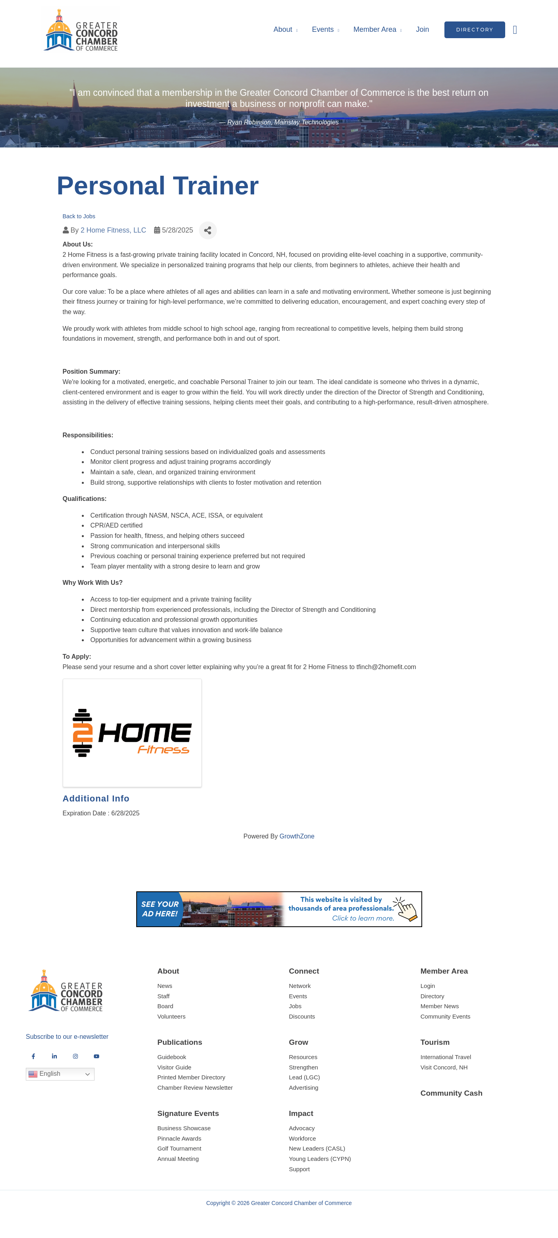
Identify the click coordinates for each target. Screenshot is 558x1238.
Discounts (302, 1016)
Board (165, 1006)
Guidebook (171, 1057)
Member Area (374, 29)
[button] (474, 29)
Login (428, 985)
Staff (163, 996)
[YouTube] (96, 1056)
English (44, 1074)
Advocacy (302, 1128)
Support (299, 1169)
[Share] (208, 230)
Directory (432, 996)
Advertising (304, 1087)
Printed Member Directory (191, 1077)
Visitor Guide (174, 1067)
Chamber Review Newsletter (195, 1087)
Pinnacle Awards (179, 1138)
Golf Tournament (179, 1148)
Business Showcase (183, 1128)
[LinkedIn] (54, 1056)
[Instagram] (75, 1056)
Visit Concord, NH (444, 1067)
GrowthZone (297, 836)
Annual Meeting (178, 1158)
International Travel (446, 1057)
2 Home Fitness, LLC (113, 230)
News (164, 985)
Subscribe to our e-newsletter (67, 1036)
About (283, 29)
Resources (303, 1057)
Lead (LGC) (304, 1077)
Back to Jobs (79, 216)
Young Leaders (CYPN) (320, 1158)
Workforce (302, 1138)
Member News (440, 1006)
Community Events (446, 1016)
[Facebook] (33, 1056)
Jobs (295, 1006)
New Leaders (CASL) (317, 1148)
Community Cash (452, 1093)
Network (300, 985)
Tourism (435, 1042)
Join (422, 29)
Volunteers (171, 1016)
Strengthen (303, 1067)
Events (323, 29)
